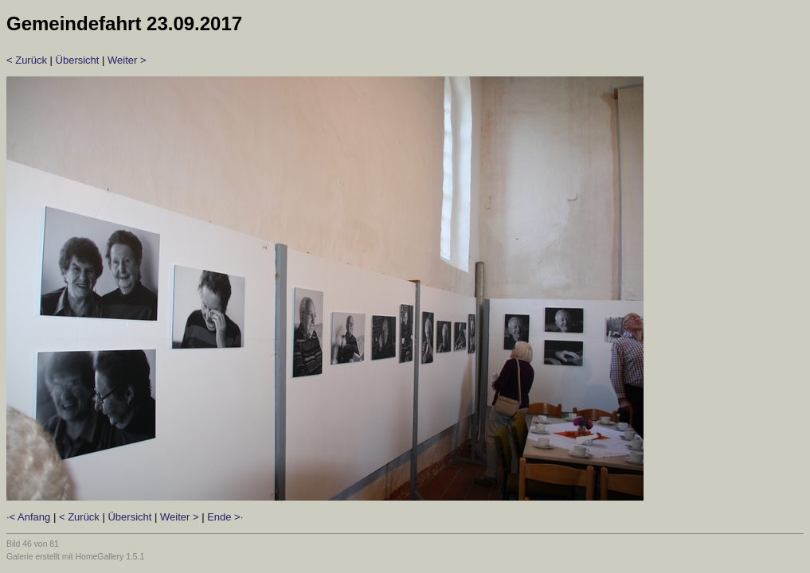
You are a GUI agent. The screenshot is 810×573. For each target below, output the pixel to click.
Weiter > (127, 60)
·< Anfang (28, 517)
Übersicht (78, 60)
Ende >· (225, 517)
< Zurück (26, 60)
